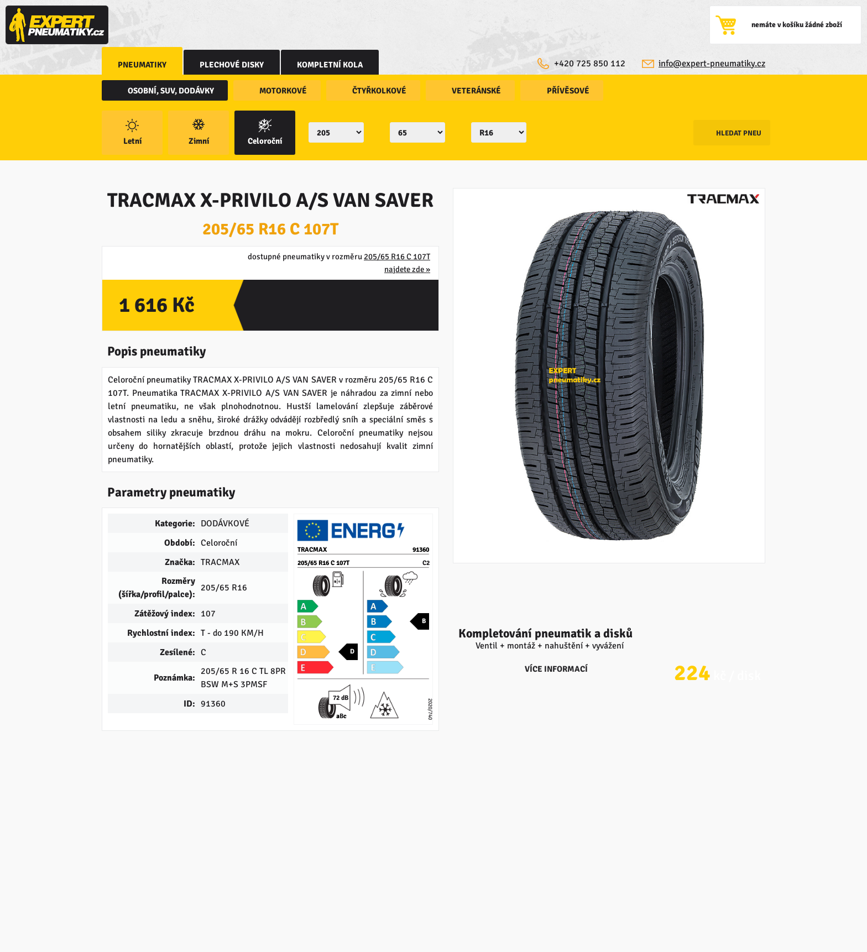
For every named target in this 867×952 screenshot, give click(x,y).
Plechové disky (234, 65)
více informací (609, 639)
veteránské (462, 91)
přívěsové (548, 91)
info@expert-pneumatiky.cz (711, 64)
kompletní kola (334, 65)
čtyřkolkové (370, 91)
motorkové (279, 91)
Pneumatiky (143, 65)
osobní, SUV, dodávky (171, 91)
